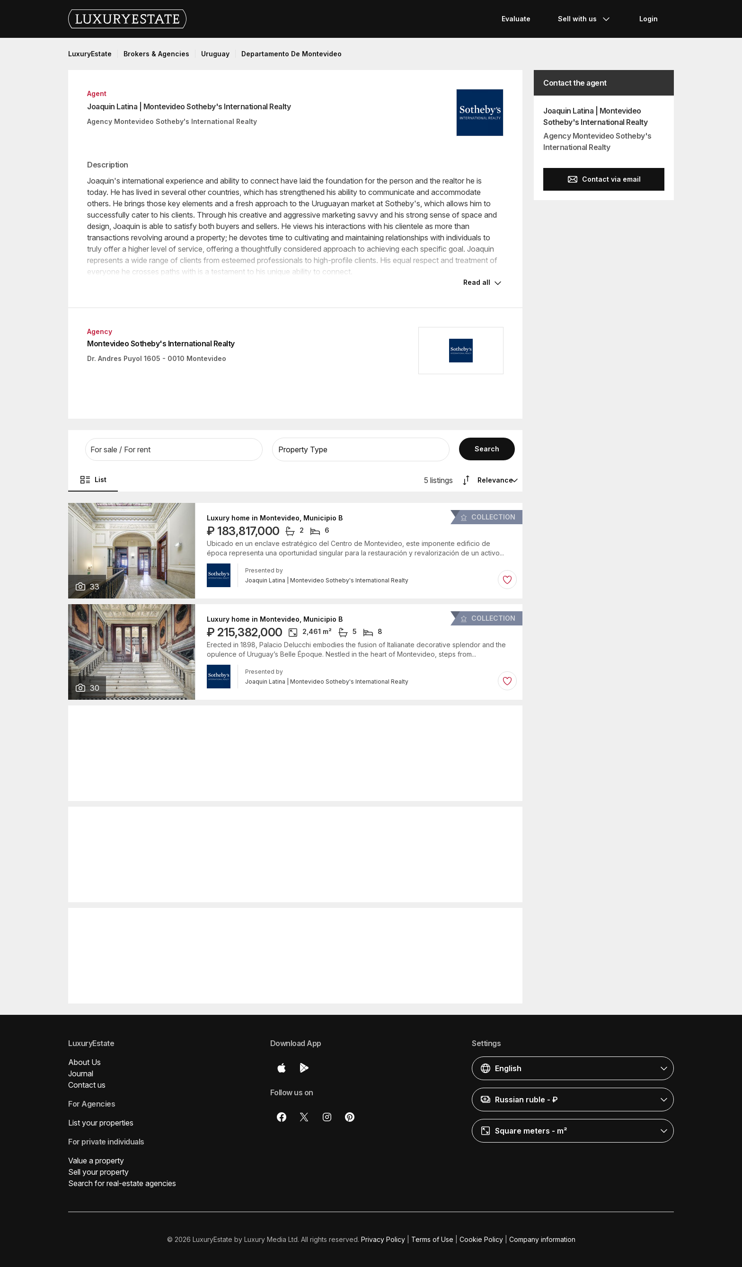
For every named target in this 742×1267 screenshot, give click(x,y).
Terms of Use (432, 1239)
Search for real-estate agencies (122, 1183)
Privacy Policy (383, 1239)
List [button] (93, 479)
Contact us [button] (87, 1085)
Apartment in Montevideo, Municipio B (270, 720)
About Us (84, 1062)
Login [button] (648, 19)
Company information (542, 1239)
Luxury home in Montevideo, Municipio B (275, 518)
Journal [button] (80, 1073)
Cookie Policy (481, 1239)
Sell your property (98, 1172)
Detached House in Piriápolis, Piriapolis (273, 923)
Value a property (96, 1160)
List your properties (100, 1122)
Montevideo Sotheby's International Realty (161, 343)
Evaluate (516, 19)
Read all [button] (476, 282)
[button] (174, 449)
